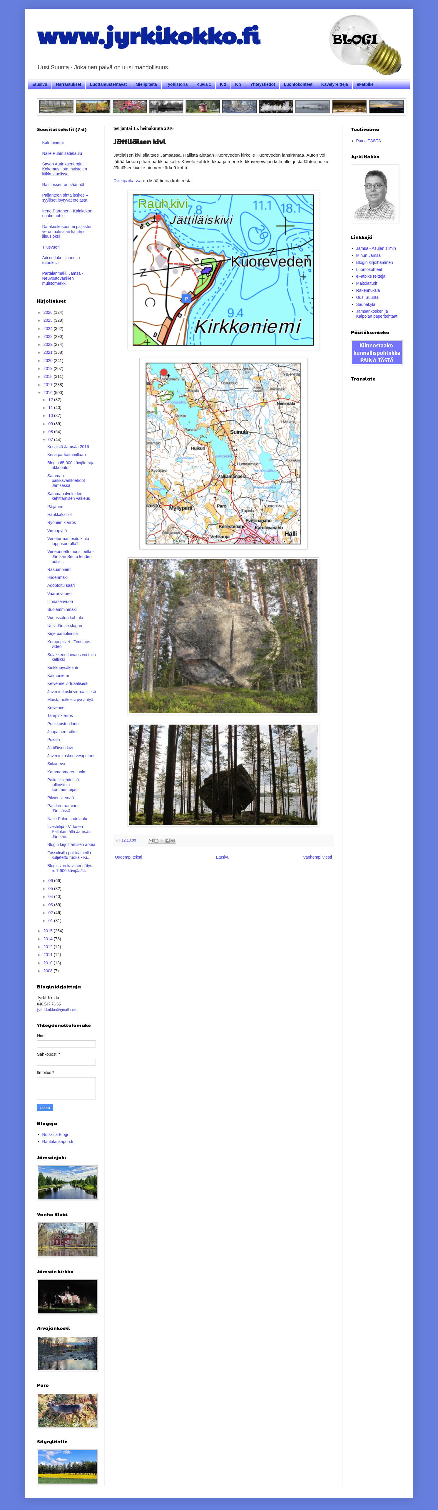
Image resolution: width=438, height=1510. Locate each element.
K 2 (223, 84)
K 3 (238, 84)
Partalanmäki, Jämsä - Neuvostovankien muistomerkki (62, 278)
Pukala (53, 739)
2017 (49, 384)
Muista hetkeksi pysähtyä (70, 699)
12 (51, 399)
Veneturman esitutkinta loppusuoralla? (68, 541)
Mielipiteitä (146, 84)
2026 (49, 312)
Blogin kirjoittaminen (374, 262)
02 (51, 912)
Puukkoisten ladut (63, 723)
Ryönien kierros (61, 522)
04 (51, 896)
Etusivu (39, 84)
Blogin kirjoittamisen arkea (71, 844)
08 (51, 431)
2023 (49, 336)
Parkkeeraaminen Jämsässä (63, 808)
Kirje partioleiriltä (62, 633)
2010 (49, 963)
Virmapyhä (57, 530)
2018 (49, 376)
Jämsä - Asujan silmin (376, 248)
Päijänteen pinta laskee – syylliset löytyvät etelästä (65, 197)
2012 (49, 946)
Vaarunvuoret (59, 593)
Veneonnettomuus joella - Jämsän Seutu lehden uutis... (70, 556)
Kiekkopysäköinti (62, 667)
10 (51, 415)
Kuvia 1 (203, 84)
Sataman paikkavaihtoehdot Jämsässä (66, 480)
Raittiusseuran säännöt (63, 184)
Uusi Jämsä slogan (64, 625)
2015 (49, 931)
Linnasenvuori (60, 601)
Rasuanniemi (59, 569)
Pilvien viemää (60, 797)
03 (51, 904)
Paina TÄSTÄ (368, 140)
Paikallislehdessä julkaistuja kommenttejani (63, 784)
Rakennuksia (368, 290)
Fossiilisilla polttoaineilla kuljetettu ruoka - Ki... (69, 855)
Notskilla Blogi (55, 1134)
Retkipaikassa (127, 180)
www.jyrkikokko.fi (148, 34)
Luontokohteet (298, 84)
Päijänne (55, 506)
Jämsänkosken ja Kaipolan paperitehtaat (376, 314)
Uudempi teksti (128, 857)
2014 (49, 938)
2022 (49, 344)
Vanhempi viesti (317, 857)
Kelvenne (55, 707)
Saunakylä (365, 304)
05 (51, 888)
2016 (49, 392)
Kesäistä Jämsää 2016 (68, 446)
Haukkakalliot (59, 514)
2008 (49, 970)
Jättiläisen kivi (60, 747)
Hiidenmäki (57, 577)
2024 (49, 328)
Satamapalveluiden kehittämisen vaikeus (68, 496)
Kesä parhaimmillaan (66, 454)
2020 (49, 360)
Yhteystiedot (262, 84)
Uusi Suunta (367, 297)
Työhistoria (177, 84)
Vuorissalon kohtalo (65, 617)
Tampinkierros (60, 715)
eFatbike (365, 84)
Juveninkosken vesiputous (71, 755)
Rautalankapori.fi (57, 1141)
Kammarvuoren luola (66, 772)
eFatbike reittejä (371, 276)
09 (51, 423)
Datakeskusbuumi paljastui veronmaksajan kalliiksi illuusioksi (66, 231)
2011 (49, 954)
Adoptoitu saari (61, 585)
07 (51, 439)
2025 (49, 320)
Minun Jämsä (368, 255)
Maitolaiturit (366, 283)
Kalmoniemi (53, 142)
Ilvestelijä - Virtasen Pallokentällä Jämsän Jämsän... (69, 831)
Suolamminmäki (62, 609)
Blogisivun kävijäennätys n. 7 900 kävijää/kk (69, 868)
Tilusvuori (51, 247)
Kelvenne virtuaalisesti (67, 683)
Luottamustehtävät (108, 84)
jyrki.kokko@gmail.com (57, 1010)
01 (51, 920)
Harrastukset (68, 84)
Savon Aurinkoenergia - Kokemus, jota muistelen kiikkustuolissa (64, 169)
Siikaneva (56, 763)
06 (51, 880)
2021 (49, 352)
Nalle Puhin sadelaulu (62, 153)
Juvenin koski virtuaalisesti (71, 691)
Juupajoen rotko (62, 731)
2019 (49, 368)
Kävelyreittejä (334, 84)
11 (51, 407)
